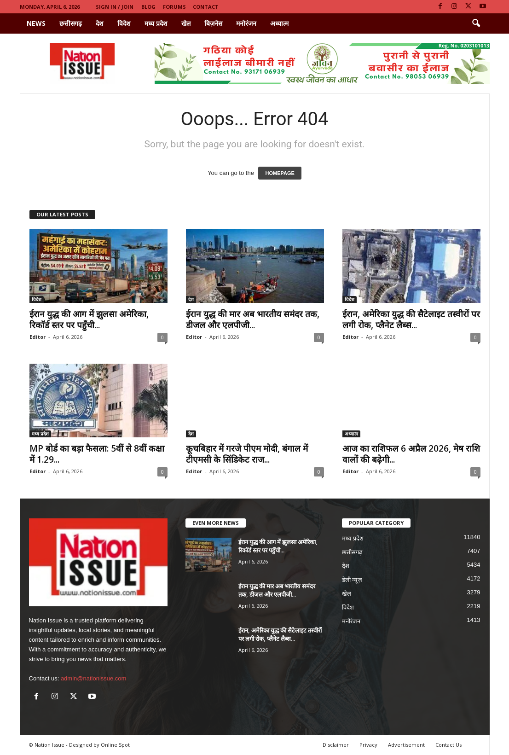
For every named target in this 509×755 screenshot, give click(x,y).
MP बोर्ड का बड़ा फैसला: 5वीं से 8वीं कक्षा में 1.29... (96, 453)
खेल (186, 23)
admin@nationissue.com (94, 678)
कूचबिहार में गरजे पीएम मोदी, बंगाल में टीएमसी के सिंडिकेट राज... (247, 453)
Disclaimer (336, 744)
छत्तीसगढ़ (70, 23)
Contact (206, 6)
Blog (148, 6)
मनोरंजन (246, 23)
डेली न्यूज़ (352, 579)
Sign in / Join (114, 6)
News (36, 23)
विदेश (124, 23)
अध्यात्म (279, 23)
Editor (37, 336)
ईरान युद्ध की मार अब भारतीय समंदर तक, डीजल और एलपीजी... (252, 319)
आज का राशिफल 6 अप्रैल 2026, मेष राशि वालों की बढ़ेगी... (411, 453)
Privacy (368, 744)
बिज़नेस (213, 23)
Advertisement (406, 744)
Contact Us (448, 744)
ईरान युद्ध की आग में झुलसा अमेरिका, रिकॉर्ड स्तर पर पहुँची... (89, 319)
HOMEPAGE (279, 173)
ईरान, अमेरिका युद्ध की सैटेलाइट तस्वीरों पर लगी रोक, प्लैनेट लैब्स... (411, 319)
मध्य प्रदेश (156, 23)
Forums (174, 6)
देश (100, 23)
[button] (476, 23)
